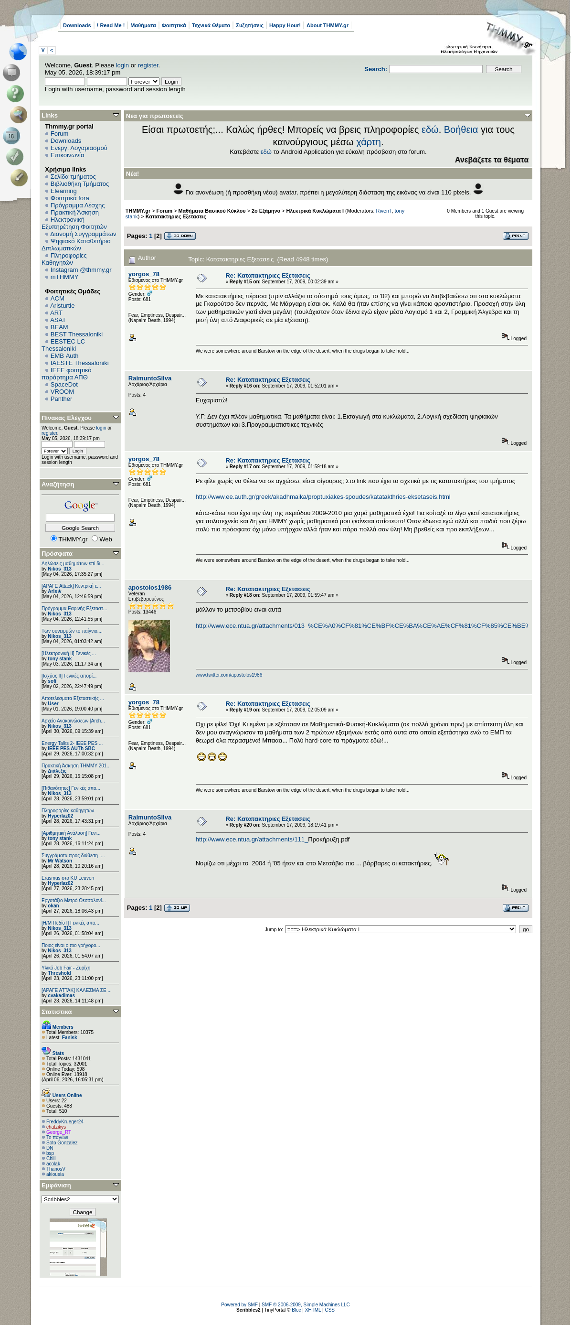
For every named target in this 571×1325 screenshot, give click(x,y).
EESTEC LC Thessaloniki (63, 345)
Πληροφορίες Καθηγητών (64, 259)
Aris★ (54, 591)
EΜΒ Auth (65, 355)
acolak (53, 1163)
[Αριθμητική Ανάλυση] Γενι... (71, 833)
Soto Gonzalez (62, 1142)
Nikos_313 (59, 568)
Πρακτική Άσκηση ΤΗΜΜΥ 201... (76, 765)
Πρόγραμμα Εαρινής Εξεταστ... (74, 608)
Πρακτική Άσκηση (75, 212)
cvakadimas (61, 995)
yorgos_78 (143, 274)
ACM (57, 298)
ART (56, 312)
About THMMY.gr (328, 25)
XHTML (313, 1310)
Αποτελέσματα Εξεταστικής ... (73, 698)
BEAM (59, 327)
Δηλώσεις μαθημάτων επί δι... (73, 563)
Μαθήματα (143, 25)
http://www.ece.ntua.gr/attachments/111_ (252, 839)
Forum (60, 133)
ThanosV (55, 1169)
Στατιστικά (57, 1011)
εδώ (430, 129)
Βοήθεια (461, 129)
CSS (330, 1310)
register (148, 65)
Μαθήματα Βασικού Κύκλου (212, 211)
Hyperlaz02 (60, 816)
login (122, 65)
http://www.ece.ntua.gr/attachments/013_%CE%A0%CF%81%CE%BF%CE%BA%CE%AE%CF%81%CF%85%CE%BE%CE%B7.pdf (379, 625)
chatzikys (56, 1127)
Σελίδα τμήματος (73, 176)
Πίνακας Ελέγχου (67, 417)
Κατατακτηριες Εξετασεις (176, 216)
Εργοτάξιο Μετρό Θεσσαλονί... (74, 900)
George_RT (58, 1132)
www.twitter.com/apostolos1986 (229, 675)
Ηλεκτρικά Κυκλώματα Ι (315, 211)
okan (53, 905)
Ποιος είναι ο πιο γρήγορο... (71, 945)
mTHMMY (65, 276)
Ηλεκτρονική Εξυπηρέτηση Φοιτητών (74, 223)
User (53, 703)
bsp (50, 1153)
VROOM (62, 391)
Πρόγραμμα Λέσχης (78, 205)
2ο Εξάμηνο (266, 211)
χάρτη (368, 142)
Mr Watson (60, 860)
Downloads (77, 25)
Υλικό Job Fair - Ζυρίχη (66, 967)
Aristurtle (62, 305)
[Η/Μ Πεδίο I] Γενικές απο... (70, 923)
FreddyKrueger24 (65, 1121)
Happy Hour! (285, 25)
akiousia (55, 1174)
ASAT (58, 319)
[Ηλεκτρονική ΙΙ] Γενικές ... (69, 653)
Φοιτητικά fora (70, 198)
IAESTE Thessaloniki (80, 362)
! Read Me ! (111, 25)
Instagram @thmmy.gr (81, 269)
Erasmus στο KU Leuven (68, 878)
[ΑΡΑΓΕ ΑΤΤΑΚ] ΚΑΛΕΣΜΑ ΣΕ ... (77, 990)
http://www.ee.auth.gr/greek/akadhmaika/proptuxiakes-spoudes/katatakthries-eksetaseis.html (323, 496)
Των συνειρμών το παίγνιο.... (72, 631)
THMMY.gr (138, 211)
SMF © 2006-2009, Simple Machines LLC (306, 1304)
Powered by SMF (239, 1304)
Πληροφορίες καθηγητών (68, 810)
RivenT (383, 211)
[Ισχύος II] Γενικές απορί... (69, 676)
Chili (50, 1158)
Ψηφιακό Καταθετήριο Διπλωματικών (76, 244)
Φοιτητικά (174, 25)
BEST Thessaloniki (77, 334)
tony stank (60, 658)
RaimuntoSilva (149, 378)
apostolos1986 (149, 587)
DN (49, 1148)
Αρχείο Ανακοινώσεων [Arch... (73, 720)
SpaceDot (64, 384)
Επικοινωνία (68, 155)
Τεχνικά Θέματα (211, 25)
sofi (52, 681)
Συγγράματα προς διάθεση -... (73, 855)
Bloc (296, 1310)
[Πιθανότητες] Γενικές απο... (71, 788)
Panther (62, 398)
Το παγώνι (57, 1137)
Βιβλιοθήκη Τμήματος (80, 183)
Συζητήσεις (250, 25)
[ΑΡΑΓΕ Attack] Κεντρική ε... (71, 586)
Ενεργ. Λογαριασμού (79, 147)
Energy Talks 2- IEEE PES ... (72, 743)
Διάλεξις (57, 771)
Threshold (59, 973)
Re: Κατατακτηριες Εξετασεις (267, 275)
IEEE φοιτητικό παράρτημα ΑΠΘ (67, 373)
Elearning (64, 190)
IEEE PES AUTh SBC (71, 748)
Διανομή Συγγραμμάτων (83, 233)
